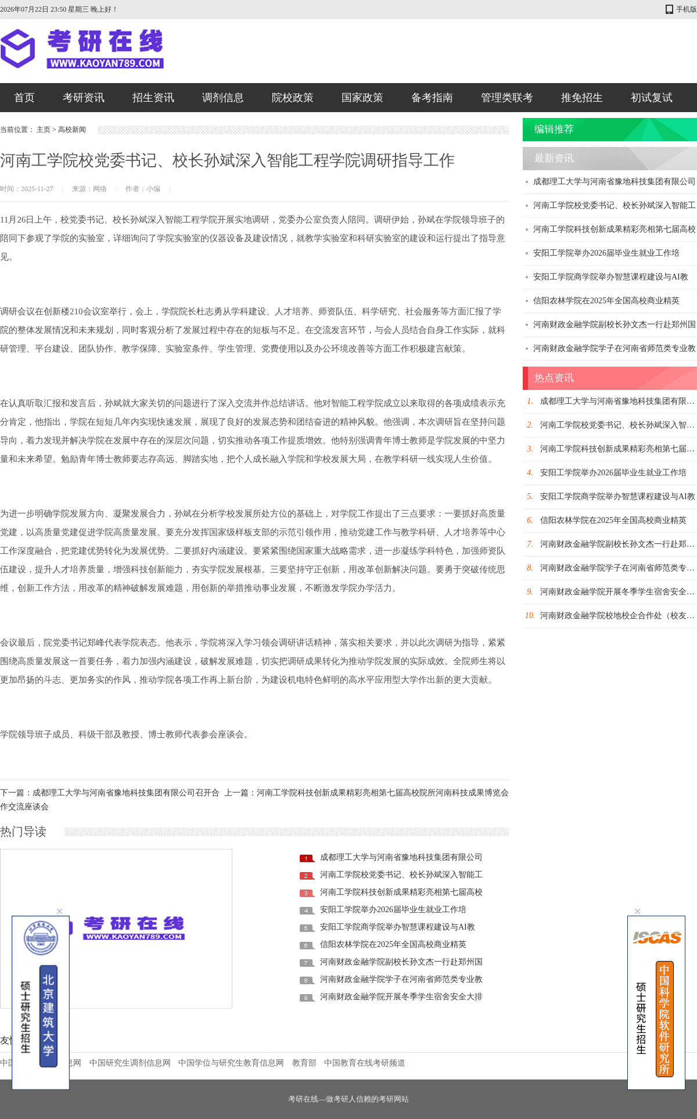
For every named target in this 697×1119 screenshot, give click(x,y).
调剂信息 (223, 97)
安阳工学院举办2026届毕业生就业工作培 (393, 909)
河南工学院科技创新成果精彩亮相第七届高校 (401, 892)
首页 (24, 97)
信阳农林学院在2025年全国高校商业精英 (393, 944)
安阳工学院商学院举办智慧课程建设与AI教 (397, 927)
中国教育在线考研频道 (364, 1063)
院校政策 (293, 97)
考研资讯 (84, 97)
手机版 (686, 9)
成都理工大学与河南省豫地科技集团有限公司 (401, 857)
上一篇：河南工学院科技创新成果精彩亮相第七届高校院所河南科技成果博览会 (366, 792)
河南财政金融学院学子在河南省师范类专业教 (401, 979)
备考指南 (432, 97)
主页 (44, 129)
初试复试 (652, 97)
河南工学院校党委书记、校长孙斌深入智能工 (401, 874)
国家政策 (362, 97)
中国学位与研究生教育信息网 (231, 1063)
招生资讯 (153, 97)
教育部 (304, 1063)
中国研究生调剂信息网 (130, 1063)
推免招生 (582, 97)
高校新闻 (72, 129)
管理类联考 (507, 97)
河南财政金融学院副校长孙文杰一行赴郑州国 (401, 961)
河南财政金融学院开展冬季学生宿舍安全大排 (401, 996)
